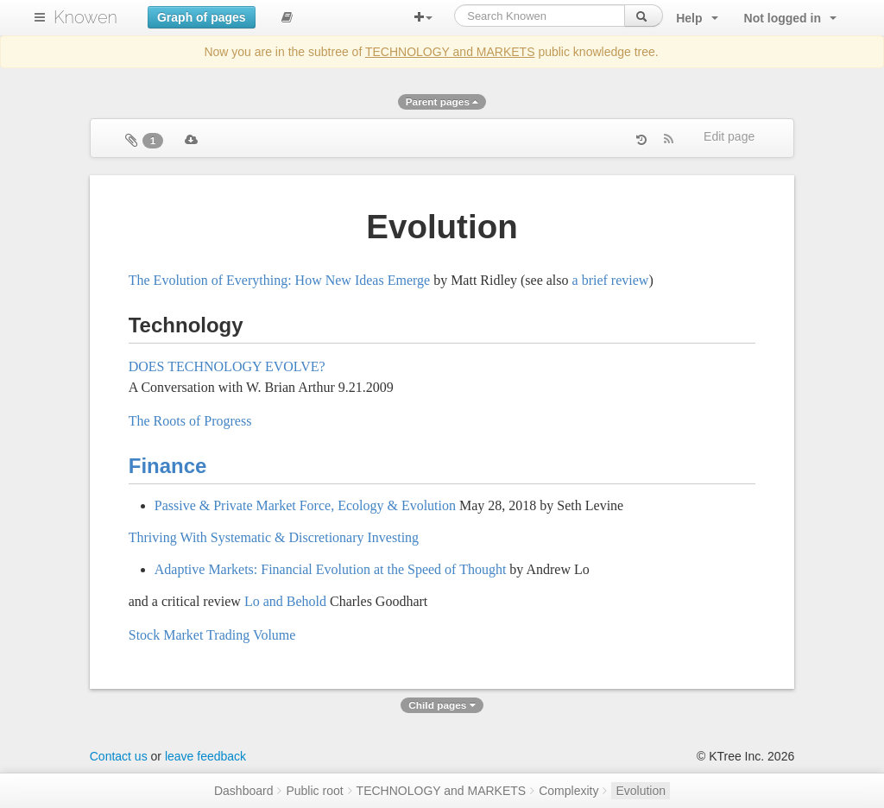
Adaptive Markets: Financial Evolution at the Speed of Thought (331, 569)
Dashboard (244, 791)
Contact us (119, 756)
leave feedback (205, 756)
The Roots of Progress (190, 420)
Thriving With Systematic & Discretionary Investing (274, 537)
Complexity (568, 791)
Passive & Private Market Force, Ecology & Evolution (305, 505)
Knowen (85, 17)
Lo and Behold (285, 601)
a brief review (610, 280)
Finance (168, 465)
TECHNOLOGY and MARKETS (450, 52)
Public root (314, 791)
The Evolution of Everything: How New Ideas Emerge (279, 280)
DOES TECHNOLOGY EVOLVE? (227, 366)
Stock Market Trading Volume (212, 635)
